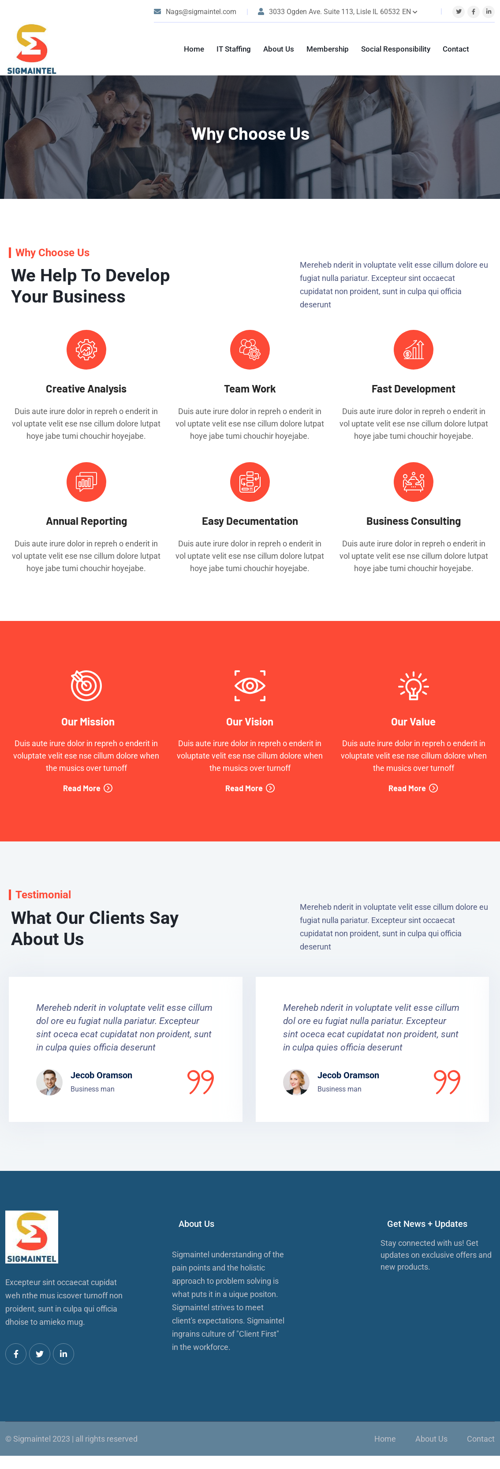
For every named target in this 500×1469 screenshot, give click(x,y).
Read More (87, 788)
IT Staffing (233, 49)
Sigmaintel (32, 1438)
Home (194, 49)
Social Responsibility (395, 49)
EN (410, 11)
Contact (456, 49)
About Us (278, 49)
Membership (327, 49)
